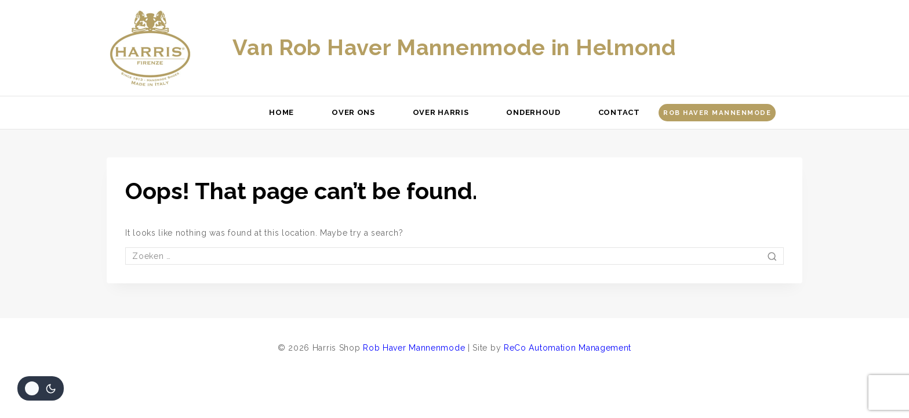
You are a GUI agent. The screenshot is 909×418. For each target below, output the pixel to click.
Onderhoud (533, 112)
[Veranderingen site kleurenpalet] (40, 388)
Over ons (353, 112)
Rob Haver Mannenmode (717, 113)
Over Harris (441, 112)
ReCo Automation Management (567, 347)
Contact (619, 112)
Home (281, 112)
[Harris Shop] (150, 48)
